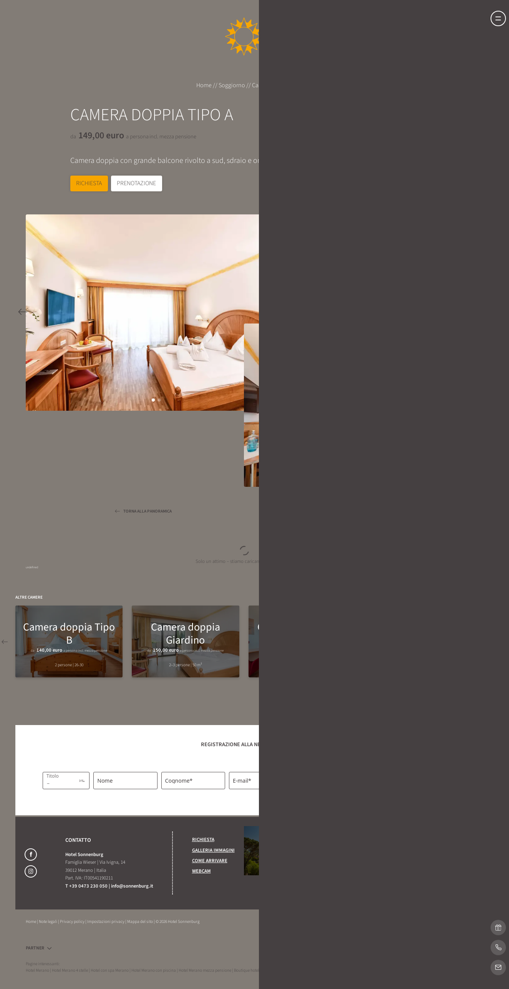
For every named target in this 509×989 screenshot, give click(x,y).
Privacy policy (72, 921)
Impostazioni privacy (106, 921)
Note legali (48, 921)
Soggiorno (232, 85)
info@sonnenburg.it (132, 886)
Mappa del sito (140, 921)
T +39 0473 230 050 (87, 886)
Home (204, 85)
